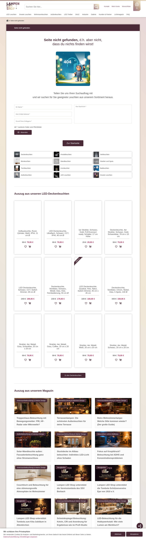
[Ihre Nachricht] (103, 114)
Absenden (24, 132)
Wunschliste (126, 6)
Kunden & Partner (105, 14)
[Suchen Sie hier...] (59, 6)
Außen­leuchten (56, 14)
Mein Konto (116, 6)
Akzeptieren (134, 534)
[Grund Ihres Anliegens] (43, 121)
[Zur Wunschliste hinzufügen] (25, 247)
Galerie (93, 14)
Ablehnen (118, 534)
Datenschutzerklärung (11, 537)
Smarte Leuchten (25, 14)
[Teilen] (139, 526)
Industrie (85, 14)
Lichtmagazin (119, 14)
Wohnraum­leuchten (41, 14)
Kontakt (106, 6)
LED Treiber (68, 14)
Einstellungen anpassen (28, 537)
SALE (77, 14)
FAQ (128, 14)
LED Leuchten (11, 14)
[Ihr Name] (43, 107)
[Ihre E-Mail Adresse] (43, 114)
